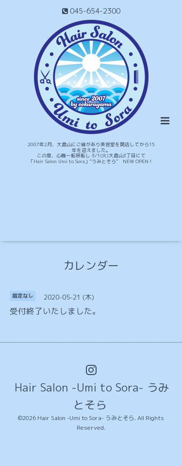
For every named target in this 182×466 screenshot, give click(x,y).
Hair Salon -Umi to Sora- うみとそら (92, 395)
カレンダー (91, 265)
